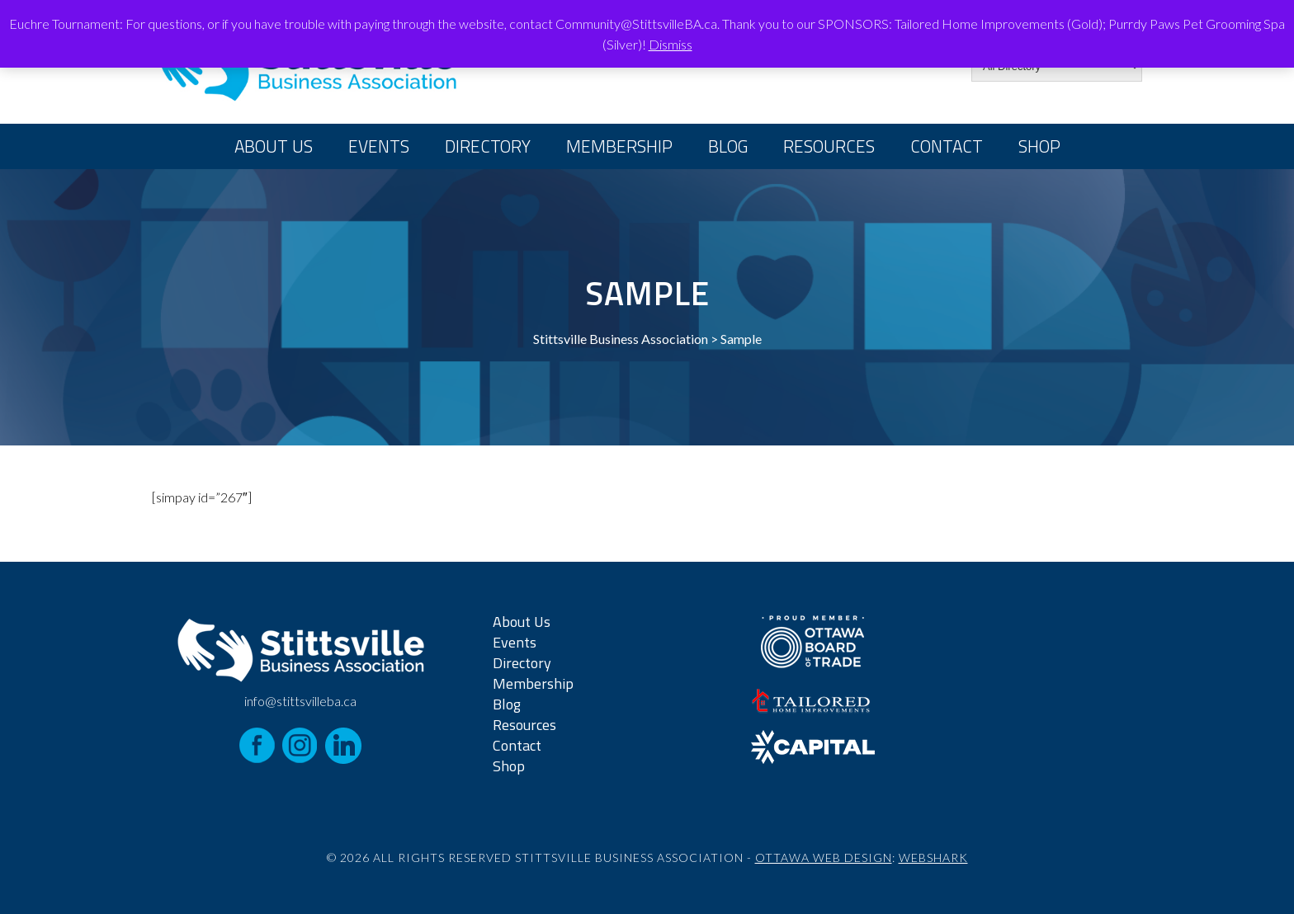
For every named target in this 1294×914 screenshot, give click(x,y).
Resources (829, 146)
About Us (273, 146)
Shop (1039, 146)
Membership (619, 146)
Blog (728, 146)
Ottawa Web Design (823, 857)
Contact (946, 146)
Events (378, 146)
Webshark (933, 857)
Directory (488, 146)
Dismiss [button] (670, 44)
